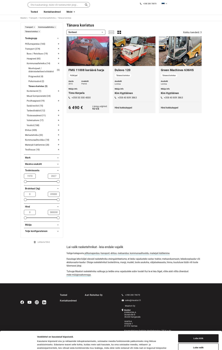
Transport (42, 49)
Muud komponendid (39, 96)
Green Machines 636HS (177, 70)
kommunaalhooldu (139, 253)
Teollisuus (42, 149)
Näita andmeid (146, 344)
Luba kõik (198, 322)
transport (105, 253)
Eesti (163, 4)
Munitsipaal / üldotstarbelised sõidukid (44, 70)
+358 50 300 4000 (81, 97)
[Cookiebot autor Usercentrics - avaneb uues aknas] (18, 344)
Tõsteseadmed (43, 115)
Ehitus (42, 130)
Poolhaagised (43, 101)
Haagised (43, 58)
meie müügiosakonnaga (79, 274)
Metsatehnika (42, 135)
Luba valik (198, 331)
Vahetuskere (43, 120)
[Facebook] (22, 302)
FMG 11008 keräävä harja (86, 70)
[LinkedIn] (44, 302)
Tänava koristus (38, 86)
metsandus (123, 253)
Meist (69, 11)
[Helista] (148, 3)
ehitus (114, 253)
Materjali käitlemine (42, 145)
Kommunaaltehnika (43, 63)
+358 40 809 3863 (127, 97)
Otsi (86, 5)
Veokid (43, 125)
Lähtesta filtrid (44, 242)
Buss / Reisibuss (43, 53)
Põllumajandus (42, 44)
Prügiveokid (35, 76)
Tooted (34, 11)
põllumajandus (92, 253)
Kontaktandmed (52, 11)
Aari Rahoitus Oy (94, 295)
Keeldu (198, 341)
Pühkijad (73, 75)
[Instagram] (37, 302)
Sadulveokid (35, 105)
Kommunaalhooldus (42, 140)
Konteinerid (43, 91)
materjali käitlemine (159, 253)
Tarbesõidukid (43, 110)
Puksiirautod (36, 81)
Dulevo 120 (123, 70)
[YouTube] (29, 302)
